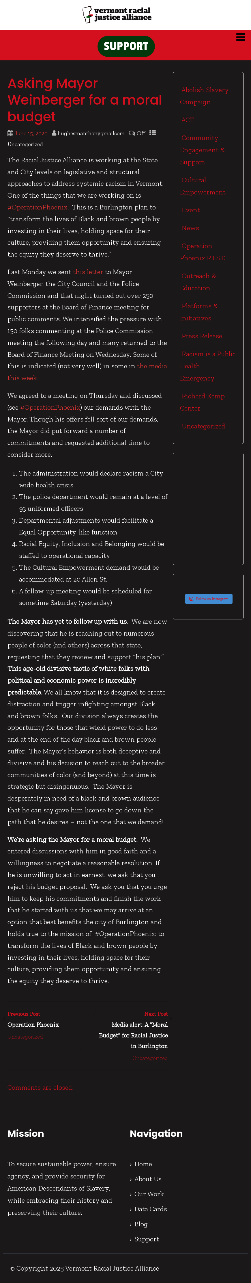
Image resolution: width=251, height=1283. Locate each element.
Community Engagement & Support (202, 149)
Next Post (128, 1031)
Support (146, 1239)
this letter (88, 272)
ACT (187, 120)
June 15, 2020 (31, 133)
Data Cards (150, 1209)
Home (143, 1164)
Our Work (149, 1194)
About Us (148, 1179)
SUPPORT (126, 46)
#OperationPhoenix (38, 207)
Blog (141, 1224)
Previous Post (48, 1020)
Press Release (201, 336)
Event (190, 210)
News (189, 228)
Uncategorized (25, 144)
